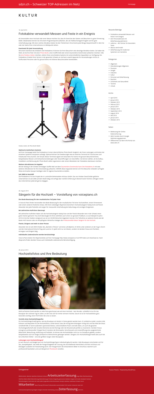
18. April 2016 (23, 30)
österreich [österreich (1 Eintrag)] (80, 390)
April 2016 (114, 98)
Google (113, 70)
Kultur (113, 75)
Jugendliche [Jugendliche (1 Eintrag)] (47, 381)
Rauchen (113, 79)
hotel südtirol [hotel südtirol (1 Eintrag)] (40, 381)
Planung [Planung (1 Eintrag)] (40, 385)
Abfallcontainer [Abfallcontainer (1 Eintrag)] (22, 376)
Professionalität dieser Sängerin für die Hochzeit (79, 220)
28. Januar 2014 (23, 250)
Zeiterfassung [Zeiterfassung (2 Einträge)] (68, 389)
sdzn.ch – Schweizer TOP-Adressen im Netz (49, 4)
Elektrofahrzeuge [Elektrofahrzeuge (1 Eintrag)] (43, 379)
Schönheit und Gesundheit (119, 82)
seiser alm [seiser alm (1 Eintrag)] (80, 385)
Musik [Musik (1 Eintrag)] (36, 385)
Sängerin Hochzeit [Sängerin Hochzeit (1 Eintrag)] (42, 390)
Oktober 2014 (115, 109)
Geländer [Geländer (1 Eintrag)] (67, 379)
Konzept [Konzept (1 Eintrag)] (62, 381)
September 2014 (116, 111)
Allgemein (114, 64)
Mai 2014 (114, 115)
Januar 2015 (115, 107)
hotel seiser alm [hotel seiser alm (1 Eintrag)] (32, 381)
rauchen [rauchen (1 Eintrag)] (69, 385)
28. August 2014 (24, 191)
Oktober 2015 (115, 102)
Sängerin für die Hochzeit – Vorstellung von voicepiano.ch (58, 194)
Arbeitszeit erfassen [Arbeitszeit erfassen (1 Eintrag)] (42, 376)
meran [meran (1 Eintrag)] (82, 381)
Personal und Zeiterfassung (120, 77)
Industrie (114, 73)
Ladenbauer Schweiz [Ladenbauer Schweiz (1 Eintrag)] (75, 381)
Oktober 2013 (115, 120)
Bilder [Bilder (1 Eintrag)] (81, 376)
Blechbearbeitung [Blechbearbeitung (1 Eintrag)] (87, 376)
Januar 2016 (115, 100)
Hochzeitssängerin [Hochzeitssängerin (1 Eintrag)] (23, 381)
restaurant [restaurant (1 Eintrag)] (74, 385)
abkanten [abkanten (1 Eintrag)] (29, 376)
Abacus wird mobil (117, 48)
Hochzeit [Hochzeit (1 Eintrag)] (88, 379)
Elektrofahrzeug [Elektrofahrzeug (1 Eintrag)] (35, 379)
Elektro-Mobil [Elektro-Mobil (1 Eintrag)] (27, 379)
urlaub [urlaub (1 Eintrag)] (56, 390)
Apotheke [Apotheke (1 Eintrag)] (34, 376)
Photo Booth (44, 53)
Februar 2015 (115, 104)
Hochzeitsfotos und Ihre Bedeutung (43, 253)
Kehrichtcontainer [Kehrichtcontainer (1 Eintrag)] (54, 381)
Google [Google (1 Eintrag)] (72, 379)
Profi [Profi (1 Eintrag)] (66, 385)
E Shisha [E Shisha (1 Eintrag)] (50, 379)
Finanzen (114, 68)
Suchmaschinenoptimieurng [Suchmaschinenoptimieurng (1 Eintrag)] (26, 390)
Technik (113, 84)
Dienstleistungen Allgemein (120, 66)
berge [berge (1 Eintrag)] (77, 376)
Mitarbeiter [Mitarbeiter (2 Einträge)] (26, 384)
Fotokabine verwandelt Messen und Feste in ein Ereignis (57, 34)
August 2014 (115, 113)
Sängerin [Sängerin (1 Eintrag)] (35, 390)
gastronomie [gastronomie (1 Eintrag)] (62, 379)
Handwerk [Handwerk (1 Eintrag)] (83, 379)
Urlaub (113, 86)
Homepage (131, 4)
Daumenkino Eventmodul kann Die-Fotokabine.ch (77, 167)
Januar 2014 (115, 118)
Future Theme (114, 370)
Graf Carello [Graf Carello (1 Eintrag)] (77, 379)
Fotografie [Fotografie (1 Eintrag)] (55, 379)
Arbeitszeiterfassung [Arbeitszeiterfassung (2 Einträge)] (62, 375)
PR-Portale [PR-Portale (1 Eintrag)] (45, 385)
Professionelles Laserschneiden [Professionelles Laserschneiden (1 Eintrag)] (56, 385)
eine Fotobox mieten (28, 55)
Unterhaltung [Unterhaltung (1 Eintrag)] (51, 390)
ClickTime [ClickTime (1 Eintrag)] (21, 379)
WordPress (131, 370)
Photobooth (54, 349)
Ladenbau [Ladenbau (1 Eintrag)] (66, 381)
